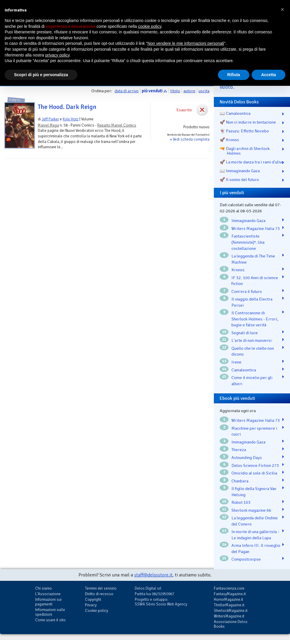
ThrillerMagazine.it (229, 605)
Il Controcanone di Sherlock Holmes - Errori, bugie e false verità (254, 318)
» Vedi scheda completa (189, 139)
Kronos (238, 269)
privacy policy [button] (57, 55)
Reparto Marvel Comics (116, 125)
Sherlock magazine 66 (251, 510)
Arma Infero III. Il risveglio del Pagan (255, 548)
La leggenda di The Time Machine (253, 259)
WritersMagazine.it (229, 616)
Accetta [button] (268, 74)
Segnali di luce (244, 332)
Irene (236, 362)
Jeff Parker (50, 119)
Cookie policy (96, 610)
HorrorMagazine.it (228, 599)
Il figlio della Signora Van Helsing (253, 491)
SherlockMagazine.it (231, 610)
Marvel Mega (48, 125)
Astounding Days (246, 457)
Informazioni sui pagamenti (48, 602)
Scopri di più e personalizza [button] (41, 74)
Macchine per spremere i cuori (254, 431)
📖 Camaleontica (235, 113)
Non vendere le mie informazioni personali (185, 43)
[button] (282, 9)
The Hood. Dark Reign (67, 107)
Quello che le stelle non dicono (252, 351)
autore (189, 90)
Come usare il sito (50, 619)
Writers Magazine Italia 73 (255, 228)
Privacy (91, 605)
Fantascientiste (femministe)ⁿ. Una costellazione (248, 242)
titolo (175, 90)
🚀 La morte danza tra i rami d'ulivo (252, 162)
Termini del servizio (101, 588)
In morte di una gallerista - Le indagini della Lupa (255, 534)
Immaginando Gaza (248, 220)
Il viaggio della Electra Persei (251, 302)
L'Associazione (48, 593)
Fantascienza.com (229, 588)
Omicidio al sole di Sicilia (254, 473)
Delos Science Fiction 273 (255, 465)
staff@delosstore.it (153, 575)
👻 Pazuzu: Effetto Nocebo (244, 131)
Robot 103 (240, 502)
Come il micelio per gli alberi (251, 380)
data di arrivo (127, 90)
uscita (204, 90)
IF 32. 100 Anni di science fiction (254, 280)
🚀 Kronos (229, 139)
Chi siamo (43, 588)
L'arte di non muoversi (251, 340)
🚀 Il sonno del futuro (239, 179)
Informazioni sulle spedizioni (50, 612)
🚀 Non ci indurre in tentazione (248, 122)
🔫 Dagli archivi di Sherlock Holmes (245, 151)
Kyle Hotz (71, 119)
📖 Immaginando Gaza (240, 170)
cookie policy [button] (149, 26)
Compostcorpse (246, 559)
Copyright (93, 599)
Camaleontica (243, 370)
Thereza (238, 449)
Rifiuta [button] (233, 74)
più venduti (152, 90)
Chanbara (239, 481)
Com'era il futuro (246, 291)
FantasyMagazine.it (230, 593)
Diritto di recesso (99, 593)
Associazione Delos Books (231, 624)
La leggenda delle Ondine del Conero (254, 521)
